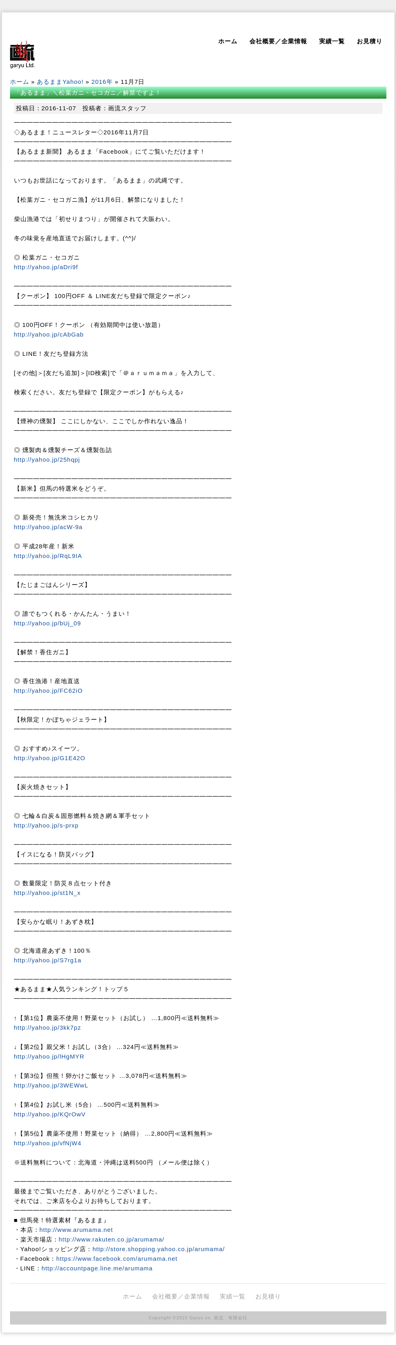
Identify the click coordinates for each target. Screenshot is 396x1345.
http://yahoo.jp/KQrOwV (50, 1114)
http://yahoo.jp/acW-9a (48, 526)
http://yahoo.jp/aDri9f (46, 267)
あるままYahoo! (60, 81)
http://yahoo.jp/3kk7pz (47, 1027)
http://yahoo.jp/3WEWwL (51, 1085)
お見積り (369, 41)
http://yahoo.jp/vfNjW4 (48, 1143)
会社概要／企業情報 (278, 41)
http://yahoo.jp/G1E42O (50, 758)
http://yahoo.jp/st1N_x (47, 892)
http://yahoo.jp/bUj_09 (47, 623)
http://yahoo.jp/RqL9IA (48, 555)
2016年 (102, 81)
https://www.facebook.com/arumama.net (116, 1258)
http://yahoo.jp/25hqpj (47, 459)
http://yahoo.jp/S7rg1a (48, 960)
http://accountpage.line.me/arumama (97, 1268)
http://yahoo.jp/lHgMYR (49, 1056)
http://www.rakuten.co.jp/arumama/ (112, 1239)
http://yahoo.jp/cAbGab (49, 334)
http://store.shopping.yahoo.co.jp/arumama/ (158, 1249)
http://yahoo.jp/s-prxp (46, 825)
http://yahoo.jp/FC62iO (48, 690)
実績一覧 (332, 41)
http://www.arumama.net (76, 1229)
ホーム (227, 41)
